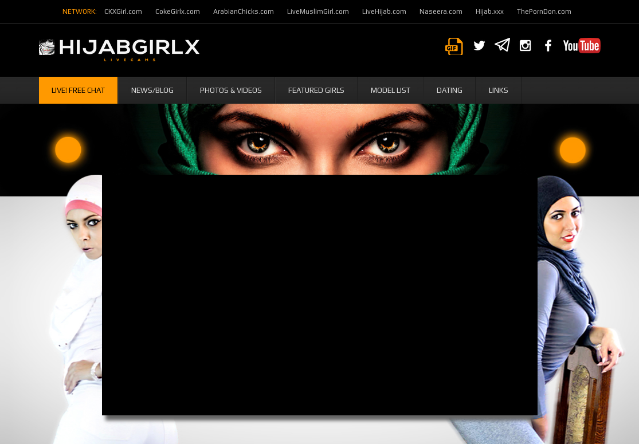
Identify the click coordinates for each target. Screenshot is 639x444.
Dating (449, 90)
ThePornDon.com (544, 11)
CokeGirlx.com (177, 11)
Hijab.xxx (490, 11)
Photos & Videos (231, 90)
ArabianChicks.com (243, 11)
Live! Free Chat (78, 90)
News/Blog (152, 90)
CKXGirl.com (123, 11)
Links (498, 90)
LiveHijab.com (384, 11)
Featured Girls (316, 90)
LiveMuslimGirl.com (318, 11)
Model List (390, 90)
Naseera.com (441, 11)
